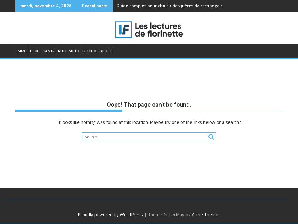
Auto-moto (68, 51)
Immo (22, 51)
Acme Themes (206, 214)
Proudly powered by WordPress (110, 214)
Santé (48, 51)
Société (107, 51)
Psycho (89, 51)
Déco (35, 51)
